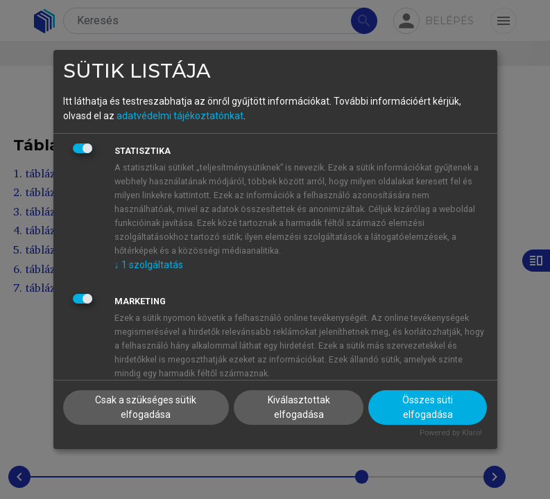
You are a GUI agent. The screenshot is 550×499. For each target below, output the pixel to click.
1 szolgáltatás (148, 264)
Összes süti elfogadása (427, 407)
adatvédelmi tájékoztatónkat (180, 115)
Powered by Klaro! (451, 432)
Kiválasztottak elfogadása (299, 407)
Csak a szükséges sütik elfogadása (145, 407)
